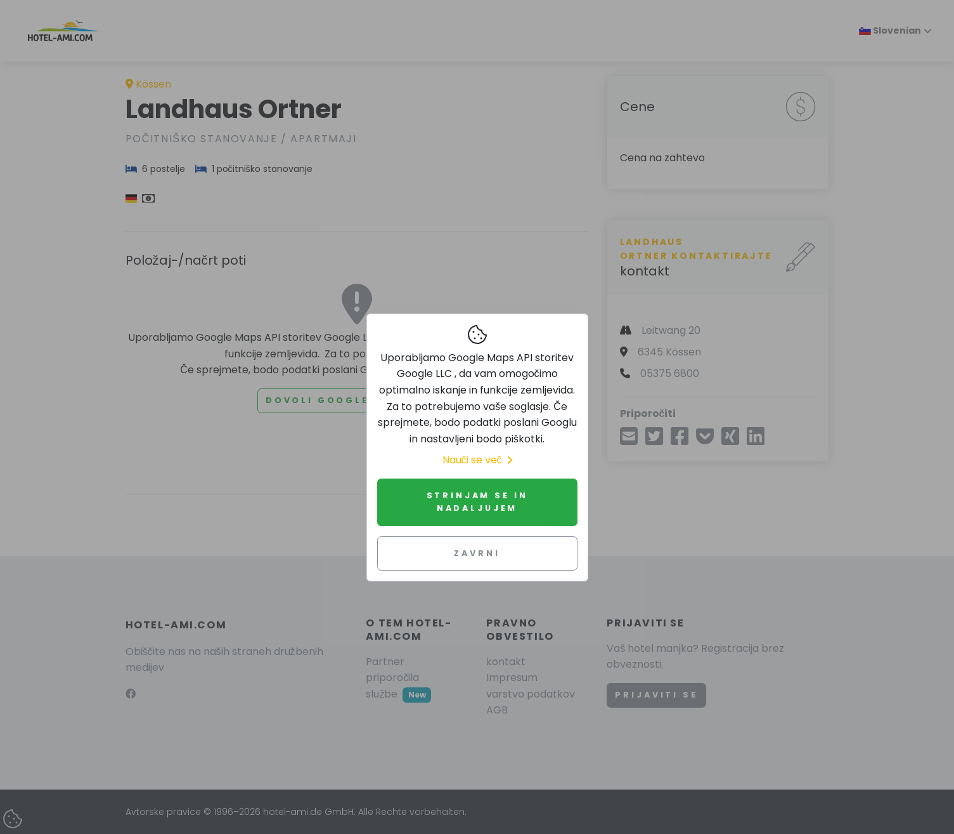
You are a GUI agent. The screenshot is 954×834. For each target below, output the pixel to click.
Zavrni (477, 553)
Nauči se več (477, 460)
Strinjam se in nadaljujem (477, 501)
